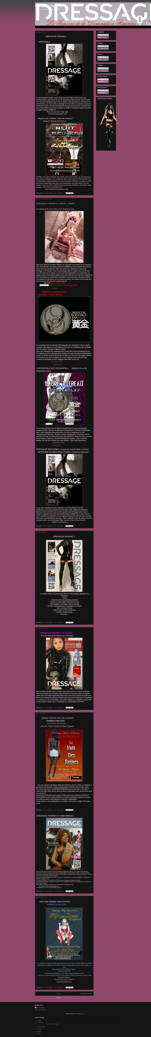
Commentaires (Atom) (67, 997)
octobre (40, 1022)
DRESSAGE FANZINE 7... (48, 1024)
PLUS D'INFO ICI (64, 982)
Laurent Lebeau (40, 1007)
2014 (38, 1033)
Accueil (59, 993)
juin (39, 1028)
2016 (38, 1020)
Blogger (83, 1013)
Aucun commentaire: (59, 193)
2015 (38, 1031)
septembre (40, 1026)
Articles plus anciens (86, 993)
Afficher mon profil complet (41, 1009)
